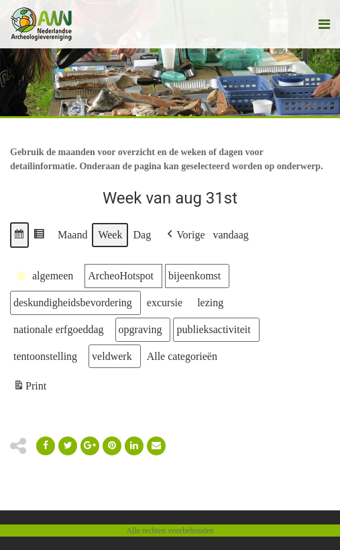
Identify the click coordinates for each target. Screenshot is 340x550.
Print (29, 388)
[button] (19, 235)
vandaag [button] (231, 234)
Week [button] (110, 234)
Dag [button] (142, 234)
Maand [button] (72, 234)
